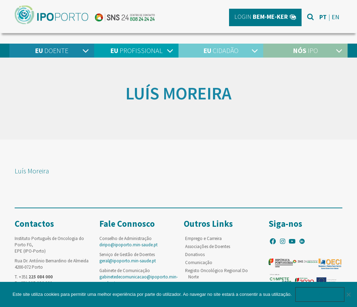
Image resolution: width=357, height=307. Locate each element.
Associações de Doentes (207, 246)
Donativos (195, 254)
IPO (305, 50)
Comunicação (198, 262)
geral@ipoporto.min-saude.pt (127, 261)
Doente (51, 50)
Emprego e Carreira (203, 238)
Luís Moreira (32, 170)
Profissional (136, 50)
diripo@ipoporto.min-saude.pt (128, 245)
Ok (320, 294)
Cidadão (220, 50)
